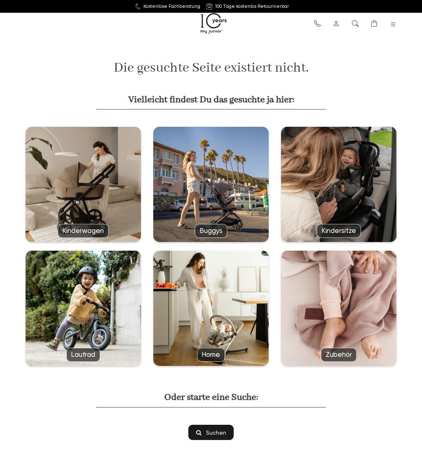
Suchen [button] (211, 432)
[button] (317, 23)
